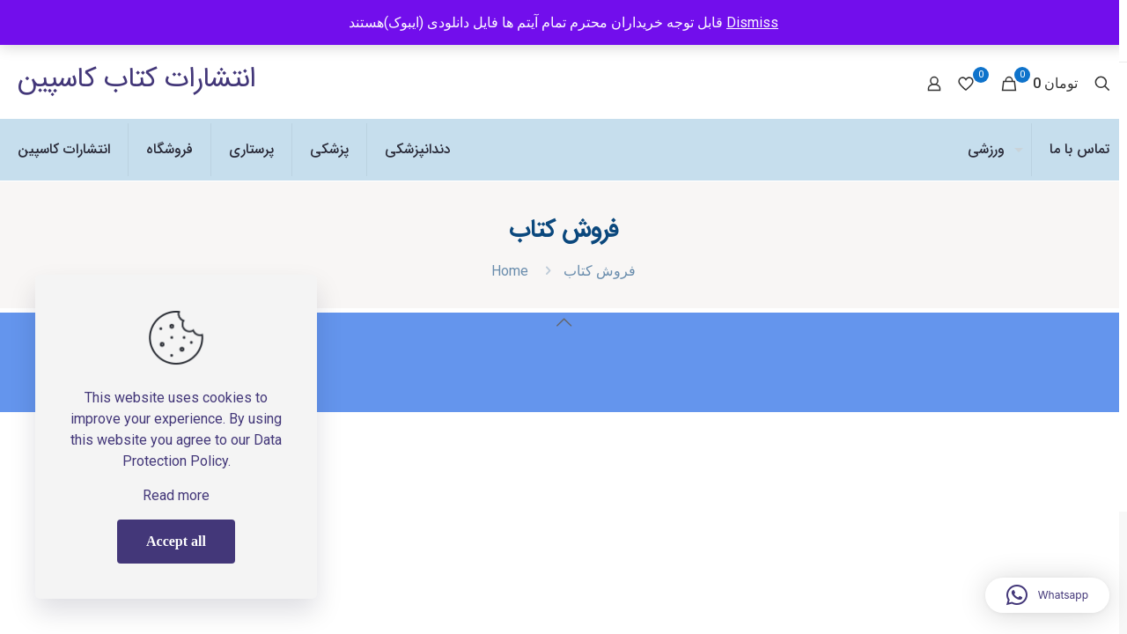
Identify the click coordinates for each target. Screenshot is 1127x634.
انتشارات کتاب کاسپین (136, 79)
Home (509, 270)
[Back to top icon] (563, 322)
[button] (1047, 595)
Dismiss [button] (752, 22)
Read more (176, 495)
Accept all (176, 541)
